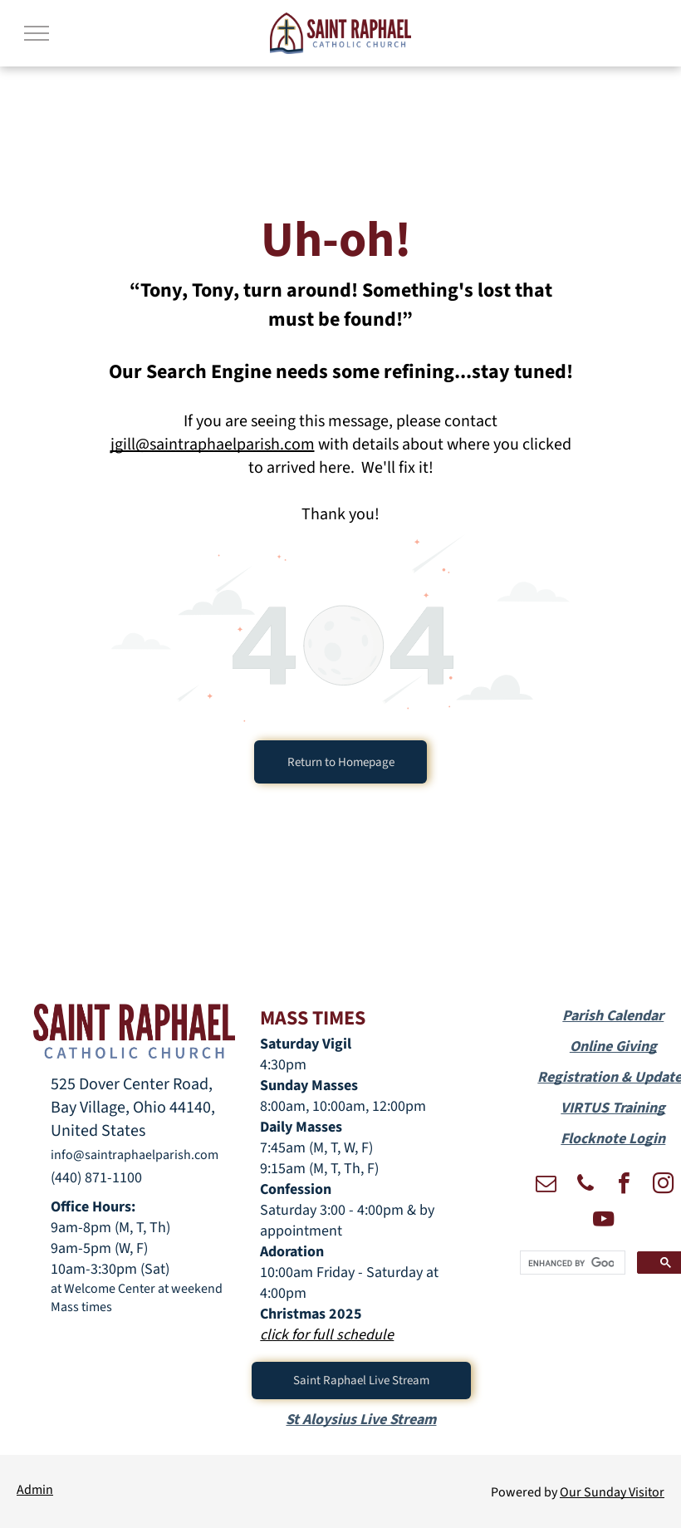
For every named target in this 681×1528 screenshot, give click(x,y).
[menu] (36, 33)
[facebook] (624, 1185)
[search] (571, 1262)
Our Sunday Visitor (612, 1492)
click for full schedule (327, 1334)
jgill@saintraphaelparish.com (212, 444)
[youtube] (603, 1221)
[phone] (585, 1185)
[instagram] (663, 1185)
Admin (35, 1490)
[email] (546, 1185)
